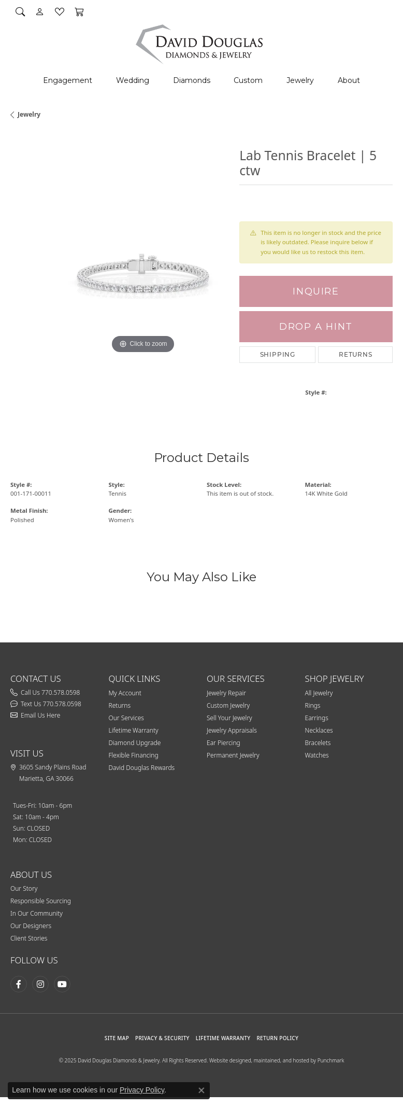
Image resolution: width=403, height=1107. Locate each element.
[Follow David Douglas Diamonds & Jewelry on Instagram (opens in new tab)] (40, 984)
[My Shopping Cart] (79, 11)
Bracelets (318, 742)
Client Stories (28, 938)
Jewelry (300, 80)
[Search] (20, 11)
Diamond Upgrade (135, 742)
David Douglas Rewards (142, 767)
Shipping (277, 354)
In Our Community (36, 913)
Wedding (132, 80)
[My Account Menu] (40, 11)
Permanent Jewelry (233, 755)
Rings (313, 705)
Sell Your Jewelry (229, 717)
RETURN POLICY (277, 1038)
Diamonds (191, 80)
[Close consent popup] (201, 1090)
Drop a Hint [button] (316, 326)
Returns (355, 354)
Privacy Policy (142, 1090)
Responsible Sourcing (40, 900)
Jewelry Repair (226, 693)
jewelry (29, 114)
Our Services (126, 717)
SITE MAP (117, 1038)
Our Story (23, 888)
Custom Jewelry (228, 705)
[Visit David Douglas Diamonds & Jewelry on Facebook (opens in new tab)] (18, 984)
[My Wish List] (59, 11)
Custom (248, 80)
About (349, 80)
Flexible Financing (134, 755)
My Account (125, 693)
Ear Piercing (223, 742)
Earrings (316, 717)
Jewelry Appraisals (232, 730)
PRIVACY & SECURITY (162, 1038)
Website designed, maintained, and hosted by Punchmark (276, 1060)
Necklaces (319, 730)
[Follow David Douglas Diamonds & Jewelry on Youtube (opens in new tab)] (62, 984)
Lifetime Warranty (134, 730)
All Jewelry (319, 693)
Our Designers (30, 925)
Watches (317, 755)
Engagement (67, 80)
